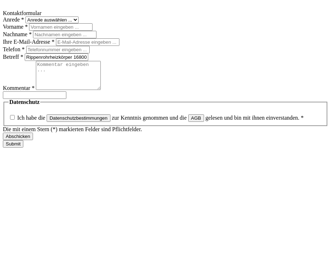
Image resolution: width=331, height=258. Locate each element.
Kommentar (19, 93)
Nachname (18, 34)
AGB (196, 123)
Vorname (16, 27)
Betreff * (14, 57)
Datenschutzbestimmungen (78, 123)
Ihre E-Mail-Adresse (29, 42)
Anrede (14, 19)
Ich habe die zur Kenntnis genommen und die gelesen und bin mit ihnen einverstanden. (160, 123)
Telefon (14, 49)
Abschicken (18, 141)
